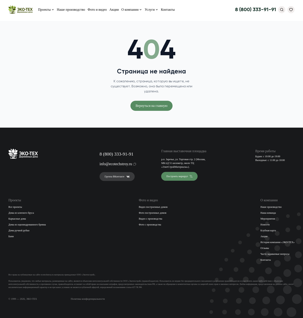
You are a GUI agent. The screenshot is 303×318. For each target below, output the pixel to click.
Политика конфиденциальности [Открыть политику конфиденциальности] (88, 298)
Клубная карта (268, 230)
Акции (114, 9)
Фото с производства (150, 224)
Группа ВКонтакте (117, 176)
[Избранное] (291, 9)
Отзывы (264, 248)
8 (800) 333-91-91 (255, 9)
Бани (11, 236)
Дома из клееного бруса (21, 212)
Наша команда (268, 212)
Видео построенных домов (153, 206)
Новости (265, 224)
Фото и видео (97, 9)
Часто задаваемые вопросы (275, 254)
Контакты (168, 9)
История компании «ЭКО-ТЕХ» (277, 242)
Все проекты (15, 206)
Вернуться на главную (151, 105)
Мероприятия (267, 218)
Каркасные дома (17, 218)
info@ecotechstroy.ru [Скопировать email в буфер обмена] (115, 164)
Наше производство (71, 9)
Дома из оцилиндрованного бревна (27, 224)
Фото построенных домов (152, 212)
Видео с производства (150, 218)
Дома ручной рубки (18, 230)
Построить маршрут (179, 176)
